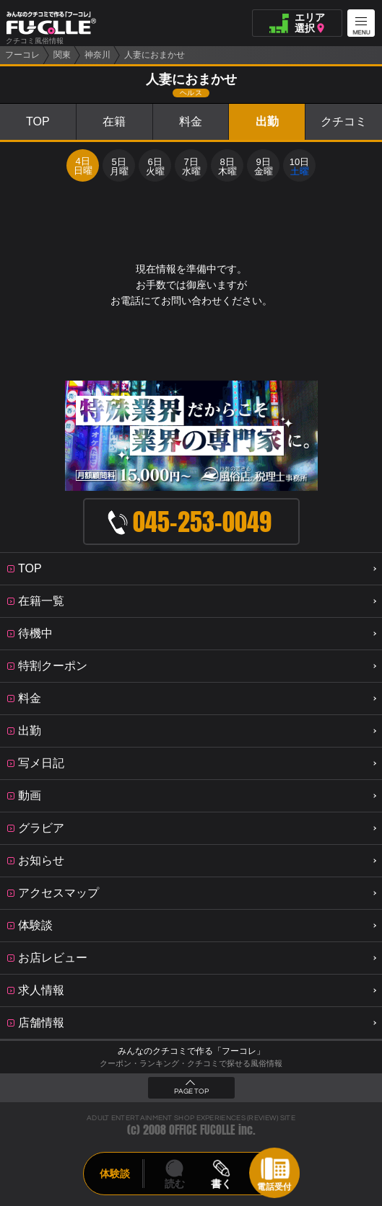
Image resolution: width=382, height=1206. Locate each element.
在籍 (114, 121)
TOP (38, 121)
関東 (62, 55)
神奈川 (97, 55)
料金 (190, 121)
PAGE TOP (191, 1091)
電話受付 (274, 1186)
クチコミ (344, 121)
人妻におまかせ (154, 55)
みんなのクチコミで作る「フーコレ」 (191, 1051)
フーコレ (22, 55)
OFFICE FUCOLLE (202, 1130)
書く (222, 1183)
